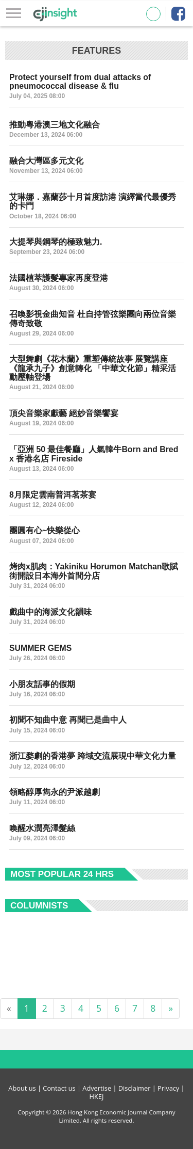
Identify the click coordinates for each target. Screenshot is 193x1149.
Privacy (168, 1088)
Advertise (96, 1088)
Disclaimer (134, 1088)
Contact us (59, 1088)
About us (22, 1088)
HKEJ (97, 1096)
